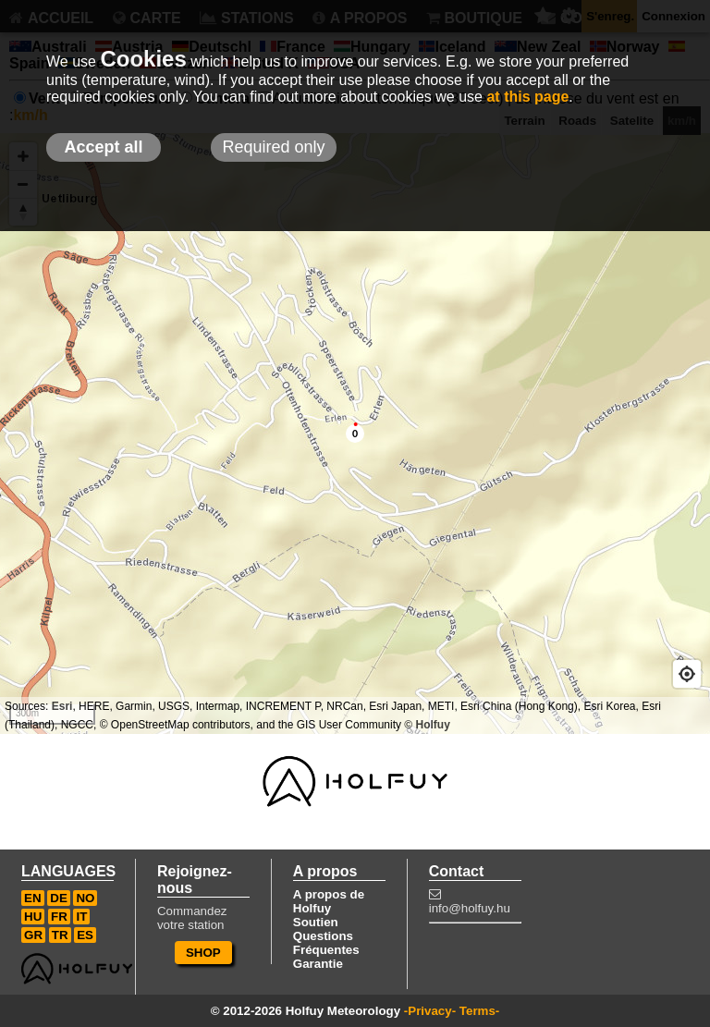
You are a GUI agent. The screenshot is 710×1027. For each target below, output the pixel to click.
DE (58, 898)
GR (33, 935)
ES (85, 935)
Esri (62, 706)
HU (33, 916)
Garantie (318, 964)
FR (59, 916)
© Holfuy (427, 724)
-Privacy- (430, 1011)
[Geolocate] (687, 674)
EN (33, 898)
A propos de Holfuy (328, 901)
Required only (273, 147)
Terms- (479, 1011)
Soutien (315, 922)
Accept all (103, 147)
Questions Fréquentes (326, 943)
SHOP (203, 953)
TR (60, 935)
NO (85, 898)
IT (81, 916)
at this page (527, 96)
